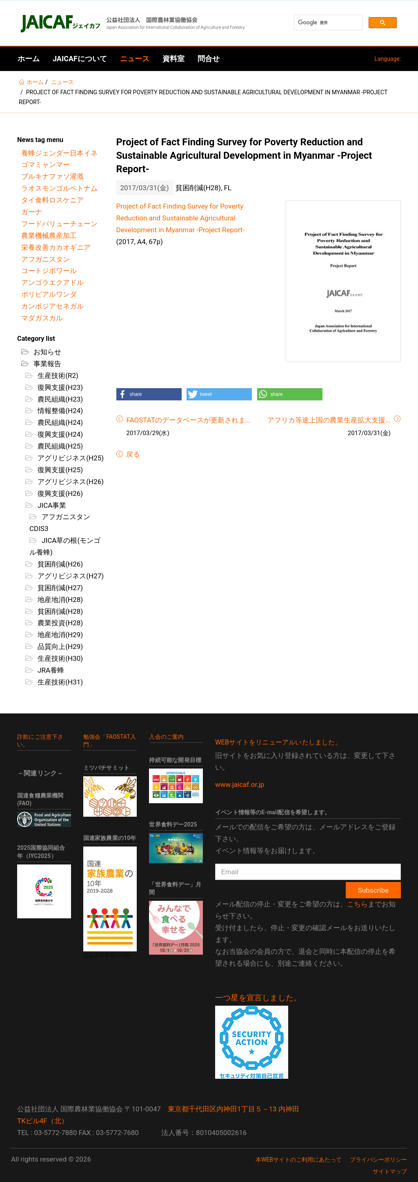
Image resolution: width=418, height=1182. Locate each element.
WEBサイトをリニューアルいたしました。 (278, 742)
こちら (357, 904)
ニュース (134, 58)
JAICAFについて (80, 58)
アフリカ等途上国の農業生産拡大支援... (329, 420)
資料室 (173, 58)
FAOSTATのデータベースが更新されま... (189, 420)
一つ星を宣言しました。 (258, 997)
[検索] (327, 22)
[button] (149, 394)
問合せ (209, 58)
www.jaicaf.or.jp (239, 784)
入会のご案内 (166, 736)
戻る (132, 454)
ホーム (29, 58)
